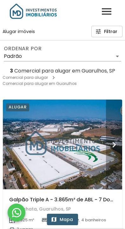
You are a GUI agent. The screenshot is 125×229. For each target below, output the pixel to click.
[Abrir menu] (106, 11)
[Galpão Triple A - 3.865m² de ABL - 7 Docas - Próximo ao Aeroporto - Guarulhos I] (62, 144)
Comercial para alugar (25, 77)
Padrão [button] (13, 56)
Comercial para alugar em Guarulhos (40, 83)
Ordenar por (23, 48)
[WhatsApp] (16, 212)
